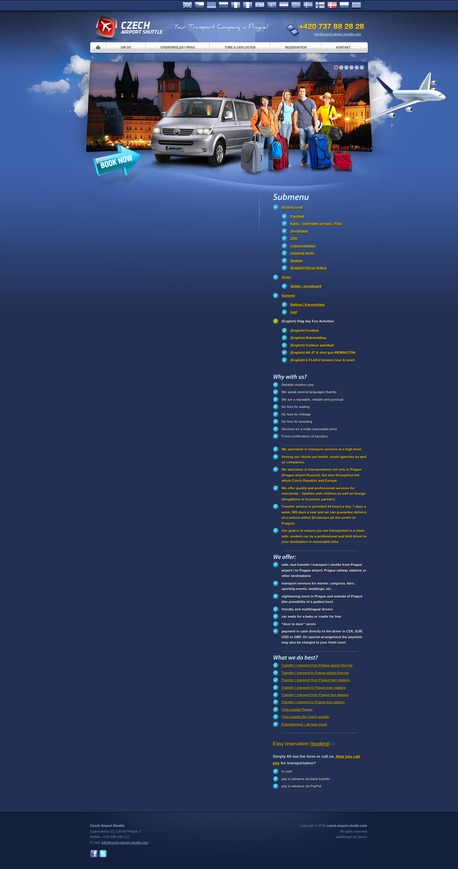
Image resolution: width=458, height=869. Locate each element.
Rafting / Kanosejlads (308, 304)
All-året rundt (292, 207)
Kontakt (343, 47)
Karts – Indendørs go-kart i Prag (316, 223)
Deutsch (211, 5)
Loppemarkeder (303, 246)
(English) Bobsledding (308, 338)
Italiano (248, 5)
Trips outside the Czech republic (306, 717)
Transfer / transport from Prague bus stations (315, 695)
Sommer (288, 295)
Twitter (103, 854)
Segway (297, 260)
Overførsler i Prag (178, 47)
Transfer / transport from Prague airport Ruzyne (317, 665)
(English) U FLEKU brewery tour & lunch (323, 360)
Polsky (344, 5)
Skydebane (299, 231)
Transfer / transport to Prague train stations (314, 687)
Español (260, 5)
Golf (294, 312)
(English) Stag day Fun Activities (308, 321)
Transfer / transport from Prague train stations (316, 680)
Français (235, 5)
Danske (332, 5)
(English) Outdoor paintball (312, 345)
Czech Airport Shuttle (129, 27)
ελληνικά (356, 5)
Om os (126, 47)
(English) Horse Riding (309, 268)
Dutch (284, 5)
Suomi (320, 5)
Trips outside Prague (297, 709)
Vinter (286, 277)
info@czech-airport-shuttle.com (337, 34)
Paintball (298, 216)
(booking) (320, 743)
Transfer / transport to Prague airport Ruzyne (315, 673)
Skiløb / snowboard (306, 286)
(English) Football (305, 330)
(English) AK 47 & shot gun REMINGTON (323, 352)
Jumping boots (303, 253)
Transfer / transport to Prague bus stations (313, 702)
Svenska (308, 5)
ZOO (294, 238)
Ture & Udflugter (239, 47)
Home (98, 47)
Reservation (296, 47)
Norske (296, 5)
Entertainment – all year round (304, 724)
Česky (199, 5)
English (187, 5)
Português (272, 5)
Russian (223, 5)
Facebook (94, 854)
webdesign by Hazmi (351, 837)
